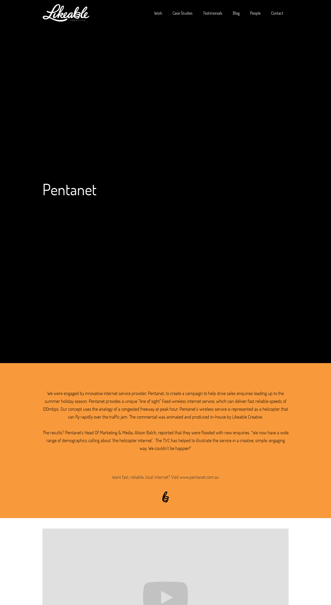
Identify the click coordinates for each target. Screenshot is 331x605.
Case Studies (182, 13)
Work (158, 13)
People (255, 13)
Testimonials (212, 13)
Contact (277, 13)
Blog (236, 13)
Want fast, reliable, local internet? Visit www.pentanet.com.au (165, 477)
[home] (66, 13)
